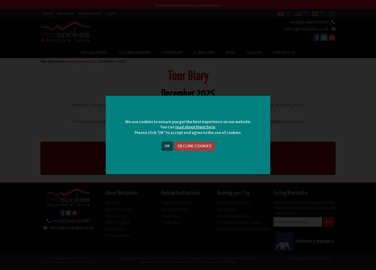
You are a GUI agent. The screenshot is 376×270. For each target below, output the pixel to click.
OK (167, 145)
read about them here (195, 127)
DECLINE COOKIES (195, 145)
